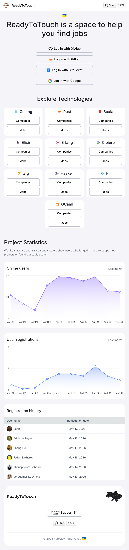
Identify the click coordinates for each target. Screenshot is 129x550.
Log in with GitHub (65, 49)
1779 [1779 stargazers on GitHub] (121, 5)
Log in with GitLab (64, 59)
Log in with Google (64, 81)
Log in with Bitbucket (64, 70)
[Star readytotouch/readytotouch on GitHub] (109, 5)
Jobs (23, 130)
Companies (23, 120)
